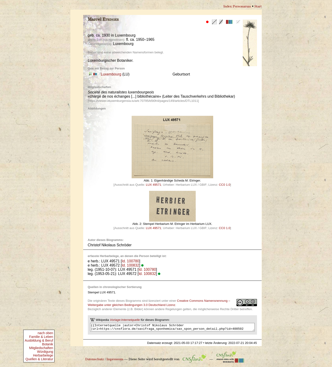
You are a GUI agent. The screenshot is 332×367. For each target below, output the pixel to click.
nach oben (45, 333)
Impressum (114, 360)
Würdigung (45, 351)
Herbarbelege (43, 355)
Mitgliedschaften (41, 348)
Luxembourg (111, 74)
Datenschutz (94, 360)
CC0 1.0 (224, 184)
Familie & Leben (41, 337)
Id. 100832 (130, 265)
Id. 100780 (130, 261)
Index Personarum (237, 6)
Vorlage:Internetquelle (125, 320)
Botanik (47, 344)
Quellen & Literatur (39, 359)
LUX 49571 (153, 184)
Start (258, 6)
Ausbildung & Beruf (39, 340)
